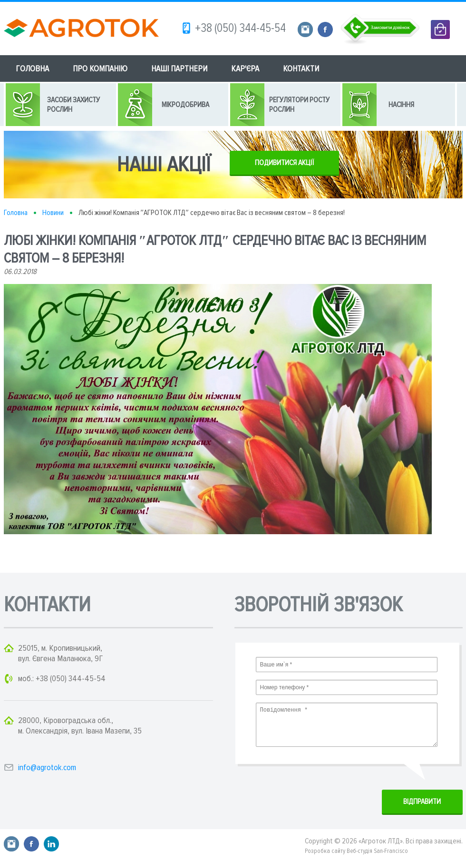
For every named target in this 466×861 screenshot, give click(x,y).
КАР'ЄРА (245, 68)
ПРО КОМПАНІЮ (100, 68)
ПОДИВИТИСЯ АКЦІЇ (284, 162)
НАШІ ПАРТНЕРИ (179, 68)
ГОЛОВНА (32, 68)
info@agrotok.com (47, 767)
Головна (16, 212)
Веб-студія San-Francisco (377, 851)
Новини (53, 212)
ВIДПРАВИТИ (422, 801)
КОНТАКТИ (301, 68)
